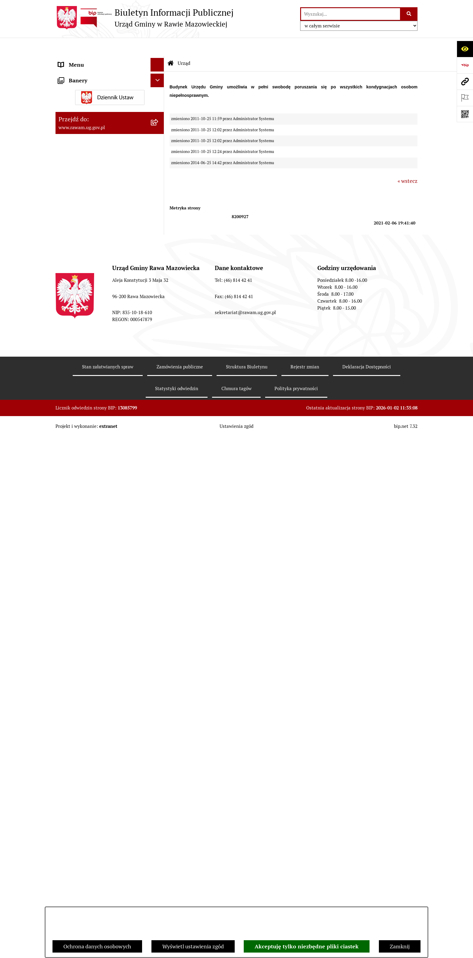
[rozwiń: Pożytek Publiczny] (158, 627)
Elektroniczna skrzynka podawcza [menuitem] (98, 496)
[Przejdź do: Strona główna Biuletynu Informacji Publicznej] (170, 45)
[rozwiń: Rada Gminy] (158, 147)
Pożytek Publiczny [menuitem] (80, 626)
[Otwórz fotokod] (465, 114)
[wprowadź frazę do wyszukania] (350, 14)
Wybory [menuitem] (67, 711)
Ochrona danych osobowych (97, 946)
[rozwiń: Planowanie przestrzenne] (158, 235)
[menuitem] (110, 77)
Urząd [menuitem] (65, 60)
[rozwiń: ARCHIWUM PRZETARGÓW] (158, 365)
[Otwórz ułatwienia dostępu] (465, 49)
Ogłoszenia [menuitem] (71, 572)
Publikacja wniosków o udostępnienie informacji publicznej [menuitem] (103, 679)
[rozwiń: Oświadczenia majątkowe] (158, 586)
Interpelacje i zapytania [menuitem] (86, 510)
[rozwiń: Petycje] (158, 662)
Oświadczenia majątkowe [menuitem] (88, 586)
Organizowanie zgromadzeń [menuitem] (91, 599)
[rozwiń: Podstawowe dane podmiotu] (158, 77)
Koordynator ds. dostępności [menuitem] (92, 558)
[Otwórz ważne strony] (465, 98)
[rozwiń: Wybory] (158, 711)
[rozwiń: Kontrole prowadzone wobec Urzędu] (158, 426)
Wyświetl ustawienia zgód (193, 946)
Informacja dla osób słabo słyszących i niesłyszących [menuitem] (103, 541)
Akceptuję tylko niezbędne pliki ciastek (307, 946)
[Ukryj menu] (157, 46)
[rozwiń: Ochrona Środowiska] (158, 313)
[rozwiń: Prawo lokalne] (158, 217)
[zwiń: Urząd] (158, 60)
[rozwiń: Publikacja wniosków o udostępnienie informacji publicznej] (158, 675)
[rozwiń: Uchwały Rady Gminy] (158, 165)
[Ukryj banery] (157, 727)
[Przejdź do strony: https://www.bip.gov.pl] (465, 65)
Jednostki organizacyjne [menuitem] (87, 469)
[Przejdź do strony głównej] (144, 18)
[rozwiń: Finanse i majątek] (158, 270)
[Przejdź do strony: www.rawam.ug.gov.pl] (465, 81)
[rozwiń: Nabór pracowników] (158, 408)
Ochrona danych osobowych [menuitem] (92, 613)
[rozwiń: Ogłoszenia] (158, 572)
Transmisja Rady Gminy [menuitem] (86, 697)
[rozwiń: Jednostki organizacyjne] (158, 469)
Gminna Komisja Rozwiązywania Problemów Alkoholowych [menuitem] (97, 644)
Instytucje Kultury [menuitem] (80, 523)
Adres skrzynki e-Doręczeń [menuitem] (90, 482)
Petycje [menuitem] (66, 662)
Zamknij (400, 946)
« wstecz (407, 162)
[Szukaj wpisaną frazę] (409, 14)
